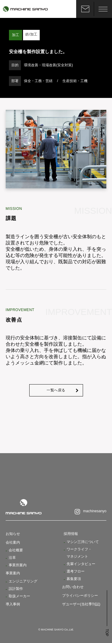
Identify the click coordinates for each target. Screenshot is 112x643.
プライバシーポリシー (80, 595)
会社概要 (16, 551)
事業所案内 (18, 565)
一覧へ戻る (56, 390)
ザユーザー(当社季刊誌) (81, 604)
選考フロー (76, 571)
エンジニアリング (23, 581)
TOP (107, 632)
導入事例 (13, 604)
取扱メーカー (19, 595)
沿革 (12, 558)
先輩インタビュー (81, 564)
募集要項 (74, 578)
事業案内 (13, 573)
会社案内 (13, 543)
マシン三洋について (83, 542)
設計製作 (16, 588)
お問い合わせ (73, 586)
